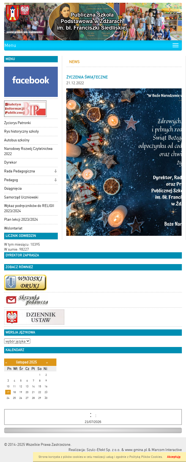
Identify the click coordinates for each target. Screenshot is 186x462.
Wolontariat (13, 228)
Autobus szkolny (16, 140)
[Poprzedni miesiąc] (6, 362)
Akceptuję (173, 457)
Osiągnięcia (13, 188)
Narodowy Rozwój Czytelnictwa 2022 (28, 151)
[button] (55, 171)
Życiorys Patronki (17, 123)
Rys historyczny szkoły (21, 131)
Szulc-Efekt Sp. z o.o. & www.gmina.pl (117, 450)
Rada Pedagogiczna (19, 171)
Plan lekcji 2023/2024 (21, 219)
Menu (10, 45)
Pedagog (11, 180)
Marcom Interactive (167, 450)
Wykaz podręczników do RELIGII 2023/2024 (29, 208)
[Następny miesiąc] (47, 362)
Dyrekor (10, 162)
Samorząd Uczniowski (21, 197)
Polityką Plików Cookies (145, 457)
